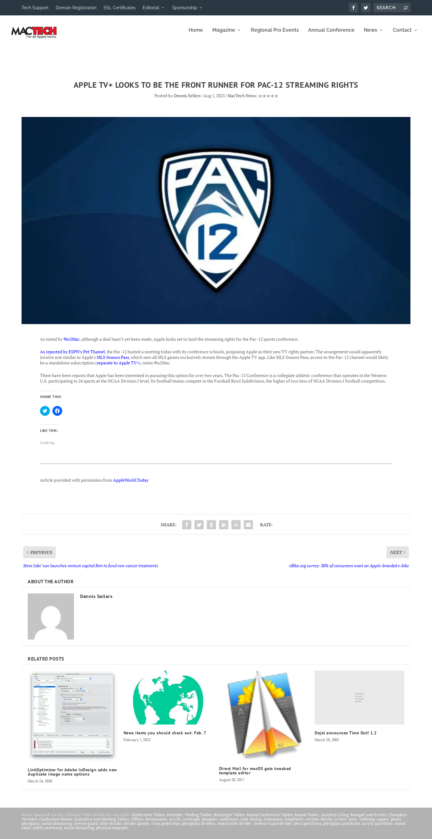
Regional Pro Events (275, 34)
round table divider (234, 827)
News (370, 34)
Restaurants (156, 823)
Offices (137, 823)
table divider (111, 827)
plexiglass (31, 827)
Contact (402, 34)
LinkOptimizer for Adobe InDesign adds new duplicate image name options (72, 776)
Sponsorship (184, 7)
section (312, 823)
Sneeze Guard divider (273, 827)
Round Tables (307, 819)
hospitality (294, 823)
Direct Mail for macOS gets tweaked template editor (255, 775)
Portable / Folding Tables (189, 819)
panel (396, 823)
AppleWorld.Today (131, 484)
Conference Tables (148, 819)
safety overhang (47, 832)
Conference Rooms (56, 823)
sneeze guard (86, 827)
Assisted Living (334, 819)
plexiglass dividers (198, 827)
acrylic (175, 823)
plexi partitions (307, 827)
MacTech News (241, 100)
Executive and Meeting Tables (102, 823)
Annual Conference (331, 34)
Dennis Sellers (187, 100)
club (244, 823)
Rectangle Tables (229, 819)
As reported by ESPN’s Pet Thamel (72, 356)
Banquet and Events (368, 819)
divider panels (136, 827)
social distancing (57, 827)
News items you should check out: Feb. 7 (165, 737)
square (383, 823)
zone (352, 823)
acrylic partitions (377, 827)
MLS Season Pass (113, 361)
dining (256, 823)
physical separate (112, 832)
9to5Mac (71, 343)
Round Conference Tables (270, 819)
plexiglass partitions (341, 827)
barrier (327, 823)
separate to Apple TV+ (118, 367)
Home (196, 34)
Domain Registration (76, 7)
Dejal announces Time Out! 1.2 (346, 737)
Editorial (151, 7)
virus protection (165, 827)
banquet (209, 823)
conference (229, 823)
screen (341, 823)
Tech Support (35, 7)
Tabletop (367, 823)
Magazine (223, 34)
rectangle (191, 823)
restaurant (273, 823)
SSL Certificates (120, 7)
